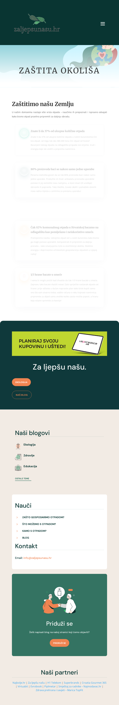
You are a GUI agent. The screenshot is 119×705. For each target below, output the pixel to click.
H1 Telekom (54, 682)
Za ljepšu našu (36, 682)
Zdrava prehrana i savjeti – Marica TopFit (59, 690)
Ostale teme (22, 478)
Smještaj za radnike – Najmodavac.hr (80, 686)
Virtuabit (23, 686)
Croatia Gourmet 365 (94, 682)
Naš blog (22, 395)
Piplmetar (50, 686)
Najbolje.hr (19, 682)
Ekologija (21, 382)
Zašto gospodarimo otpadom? (43, 517)
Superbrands (71, 682)
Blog (25, 537)
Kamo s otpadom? (34, 531)
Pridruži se (59, 643)
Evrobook (36, 686)
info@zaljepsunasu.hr (37, 558)
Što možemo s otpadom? (39, 524)
